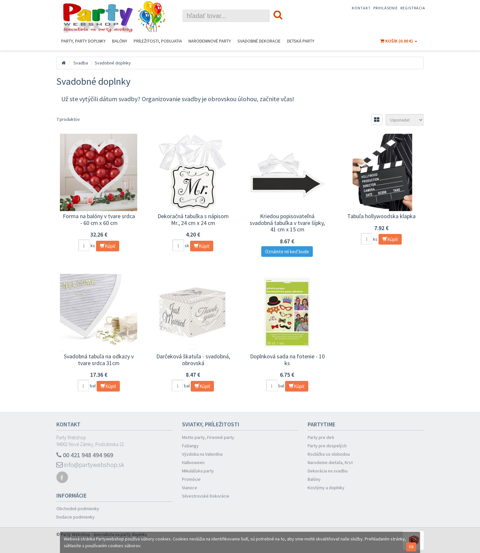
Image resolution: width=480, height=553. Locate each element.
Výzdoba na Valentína (202, 454)
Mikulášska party (198, 471)
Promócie (191, 479)
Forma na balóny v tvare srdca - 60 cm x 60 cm (99, 219)
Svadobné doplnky (113, 63)
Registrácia (412, 7)
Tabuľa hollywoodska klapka (381, 216)
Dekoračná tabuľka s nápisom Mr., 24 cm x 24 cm (193, 219)
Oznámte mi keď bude (287, 251)
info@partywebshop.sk (90, 465)
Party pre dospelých (327, 446)
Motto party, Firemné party (208, 437)
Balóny (119, 41)
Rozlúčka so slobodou (329, 454)
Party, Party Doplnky (83, 41)
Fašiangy (190, 446)
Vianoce (189, 487)
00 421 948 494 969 (84, 455)
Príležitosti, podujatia (158, 41)
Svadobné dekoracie (259, 41)
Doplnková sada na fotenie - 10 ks (287, 360)
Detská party (300, 41)
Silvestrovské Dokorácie (205, 496)
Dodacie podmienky (75, 517)
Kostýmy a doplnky (326, 487)
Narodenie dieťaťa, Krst (330, 462)
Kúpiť (107, 246)
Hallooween (193, 462)
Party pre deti (321, 437)
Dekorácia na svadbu (328, 471)
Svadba (80, 63)
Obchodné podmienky (77, 508)
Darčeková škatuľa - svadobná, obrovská (193, 360)
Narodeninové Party (209, 41)
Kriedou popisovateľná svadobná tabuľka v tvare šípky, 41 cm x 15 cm (287, 222)
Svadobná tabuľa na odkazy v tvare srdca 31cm (99, 360)
